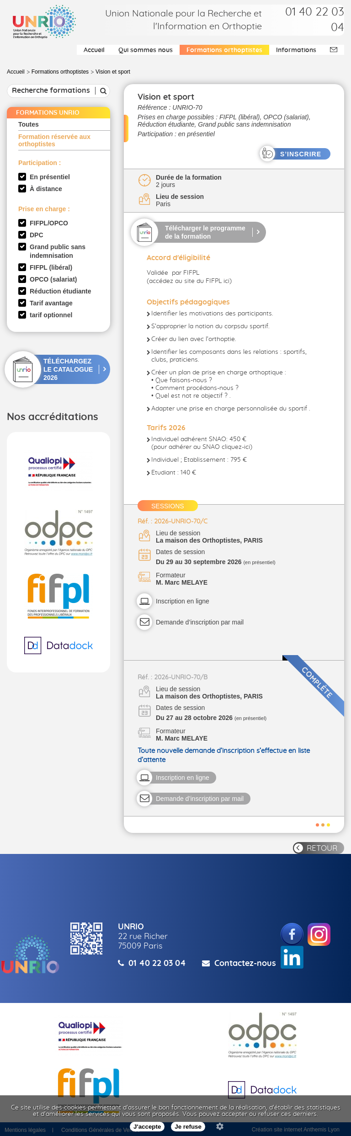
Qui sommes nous (145, 50)
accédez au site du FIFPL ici (189, 281)
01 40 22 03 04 (157, 964)
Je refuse (188, 1126)
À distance (46, 188)
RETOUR (322, 848)
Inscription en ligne (182, 601)
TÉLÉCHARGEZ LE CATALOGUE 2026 (68, 369)
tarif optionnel (51, 315)
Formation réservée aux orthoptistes (54, 140)
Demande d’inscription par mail (200, 622)
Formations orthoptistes (224, 50)
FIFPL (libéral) (51, 267)
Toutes (28, 124)
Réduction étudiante (60, 291)
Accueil (94, 50)
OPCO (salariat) (53, 279)
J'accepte (147, 1126)
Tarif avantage (51, 303)
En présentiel (50, 177)
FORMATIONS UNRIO (48, 113)
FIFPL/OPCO (49, 223)
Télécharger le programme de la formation (205, 232)
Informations (296, 50)
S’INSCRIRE (300, 154)
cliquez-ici (236, 447)
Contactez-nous (245, 964)
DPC (36, 235)
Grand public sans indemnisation (57, 251)
